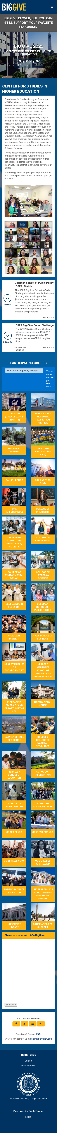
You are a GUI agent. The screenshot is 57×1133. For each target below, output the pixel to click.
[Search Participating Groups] (24, 370)
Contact (28, 1060)
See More (11, 1004)
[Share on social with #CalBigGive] (28, 971)
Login (28, 1116)
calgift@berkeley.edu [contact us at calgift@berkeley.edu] (41, 1038)
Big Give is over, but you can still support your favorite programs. (28, 22)
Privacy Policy (28, 1065)
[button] (41, 1023)
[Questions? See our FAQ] (38, 1034)
